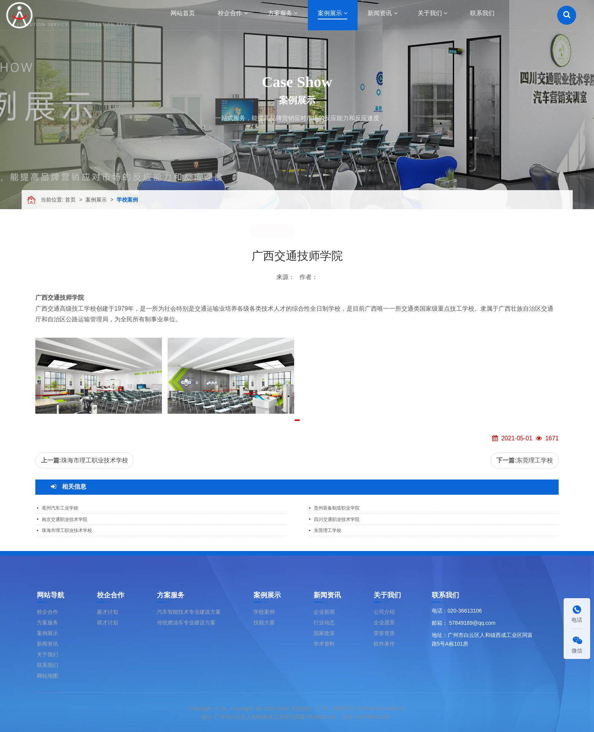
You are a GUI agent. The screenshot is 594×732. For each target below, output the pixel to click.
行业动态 (324, 622)
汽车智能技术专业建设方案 (189, 611)
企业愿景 (384, 622)
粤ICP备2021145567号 (381, 708)
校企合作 (47, 611)
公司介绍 (384, 611)
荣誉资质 (384, 632)
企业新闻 (324, 611)
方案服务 (47, 622)
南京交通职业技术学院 (68, 519)
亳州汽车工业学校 (63, 508)
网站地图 (47, 675)
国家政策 (324, 632)
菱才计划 (107, 611)
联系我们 (47, 664)
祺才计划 (107, 622)
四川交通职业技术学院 (340, 519)
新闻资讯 (47, 643)
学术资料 (324, 643)
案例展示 (96, 200)
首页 (70, 200)
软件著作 (384, 643)
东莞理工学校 (534, 460)
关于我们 (47, 654)
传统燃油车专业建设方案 (186, 622)
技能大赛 (321, 231)
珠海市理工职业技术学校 (94, 460)
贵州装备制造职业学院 (340, 508)
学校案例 (127, 200)
